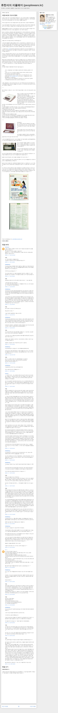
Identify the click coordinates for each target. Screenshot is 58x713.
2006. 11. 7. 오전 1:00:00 (10, 262)
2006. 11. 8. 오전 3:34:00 (10, 547)
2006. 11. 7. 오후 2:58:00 (10, 371)
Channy (6, 373)
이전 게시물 (32, 706)
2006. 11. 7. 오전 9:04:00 (10, 304)
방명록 (49, 23)
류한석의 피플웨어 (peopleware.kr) (22, 5)
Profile (46, 23)
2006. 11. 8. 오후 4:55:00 (10, 594)
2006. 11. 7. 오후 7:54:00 (10, 485)
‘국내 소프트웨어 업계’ (13, 76)
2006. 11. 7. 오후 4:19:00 (10, 386)
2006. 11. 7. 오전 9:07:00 (10, 314)
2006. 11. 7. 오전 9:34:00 (10, 344)
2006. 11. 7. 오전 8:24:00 (10, 286)
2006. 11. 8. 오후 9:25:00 (10, 622)
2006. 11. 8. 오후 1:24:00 (10, 581)
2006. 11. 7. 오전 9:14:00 (10, 327)
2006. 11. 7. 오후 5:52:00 (10, 448)
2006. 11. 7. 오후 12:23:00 (10, 362)
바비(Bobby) (7, 264)
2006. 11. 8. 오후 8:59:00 (10, 604)
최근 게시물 (5, 706)
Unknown (7, 247)
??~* (6, 549)
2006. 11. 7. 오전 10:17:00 (10, 354)
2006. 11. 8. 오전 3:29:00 (10, 523)
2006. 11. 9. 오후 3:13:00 (10, 635)
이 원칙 (9, 48)
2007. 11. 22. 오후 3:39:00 (10, 664)
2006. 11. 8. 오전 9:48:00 (10, 567)
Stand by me (42, 24)
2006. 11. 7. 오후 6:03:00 (10, 460)
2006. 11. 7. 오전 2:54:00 (10, 276)
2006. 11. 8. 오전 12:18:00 (10, 514)
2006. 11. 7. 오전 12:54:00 (10, 255)
